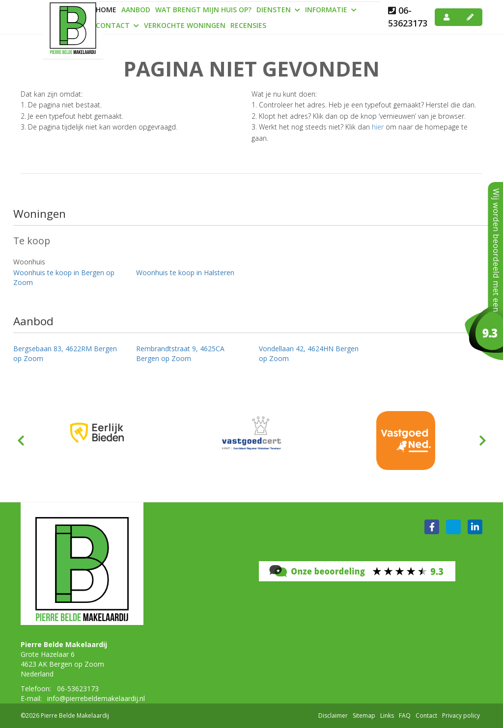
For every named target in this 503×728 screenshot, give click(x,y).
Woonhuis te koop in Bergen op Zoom (63, 277)
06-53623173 (407, 16)
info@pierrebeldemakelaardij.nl (96, 698)
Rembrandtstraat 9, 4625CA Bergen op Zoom (180, 353)
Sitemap (364, 715)
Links (387, 715)
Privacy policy (461, 715)
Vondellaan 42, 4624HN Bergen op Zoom (309, 353)
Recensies (248, 25)
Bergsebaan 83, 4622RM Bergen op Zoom (65, 353)
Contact (117, 25)
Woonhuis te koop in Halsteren (185, 272)
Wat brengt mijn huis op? (203, 9)
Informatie (331, 9)
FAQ (405, 715)
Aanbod (135, 9)
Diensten (278, 9)
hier (378, 126)
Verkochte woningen (184, 25)
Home (106, 9)
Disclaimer (333, 715)
